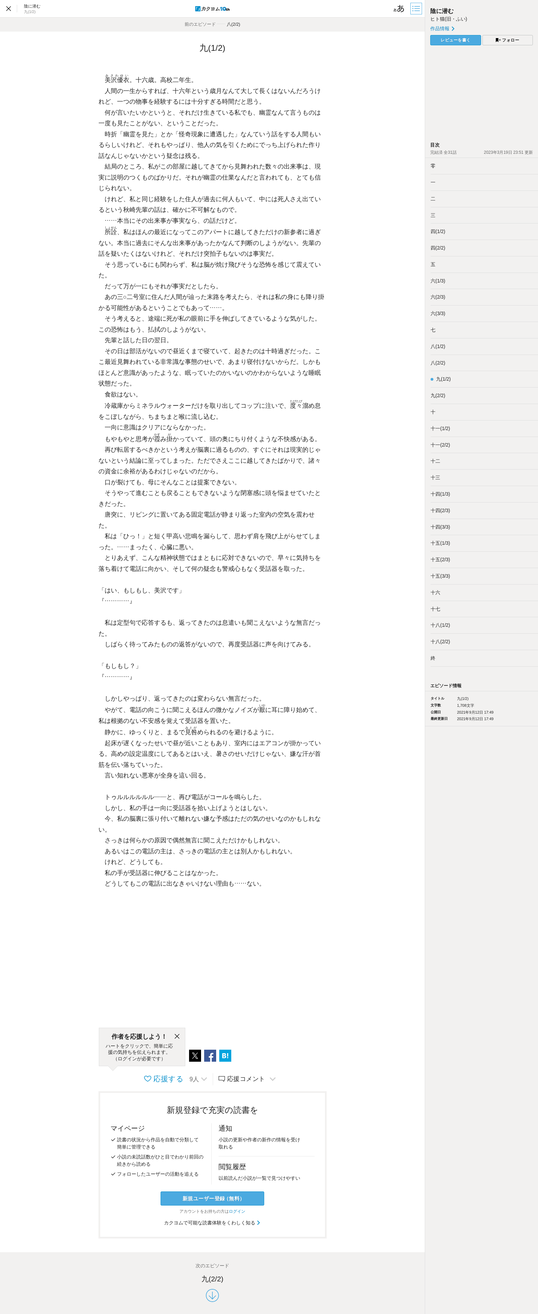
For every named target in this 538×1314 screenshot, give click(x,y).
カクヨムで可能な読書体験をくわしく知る (212, 1222)
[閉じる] (177, 1036)
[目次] (417, 8)
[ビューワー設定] (399, 8)
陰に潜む (442, 11)
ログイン (237, 1211)
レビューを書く (456, 40)
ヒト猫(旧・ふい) (448, 19)
